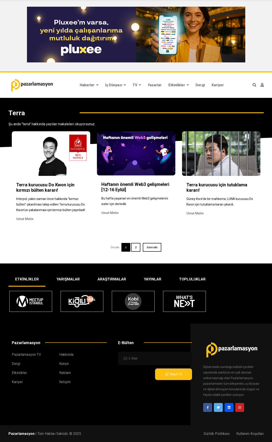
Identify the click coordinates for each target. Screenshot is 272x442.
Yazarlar (155, 85)
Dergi (200, 85)
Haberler (89, 85)
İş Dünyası (115, 85)
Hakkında (66, 354)
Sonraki (152, 247)
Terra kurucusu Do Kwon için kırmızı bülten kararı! (45, 187)
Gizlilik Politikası (217, 434)
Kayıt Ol (173, 374)
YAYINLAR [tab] (152, 279)
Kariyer (218, 85)
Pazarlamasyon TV (26, 354)
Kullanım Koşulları (250, 434)
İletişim (65, 382)
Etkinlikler (178, 85)
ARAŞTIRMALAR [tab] (112, 279)
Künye (64, 364)
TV (137, 85)
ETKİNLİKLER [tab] (27, 279)
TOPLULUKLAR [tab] (192, 279)
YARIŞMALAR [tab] (68, 279)
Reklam (65, 373)
